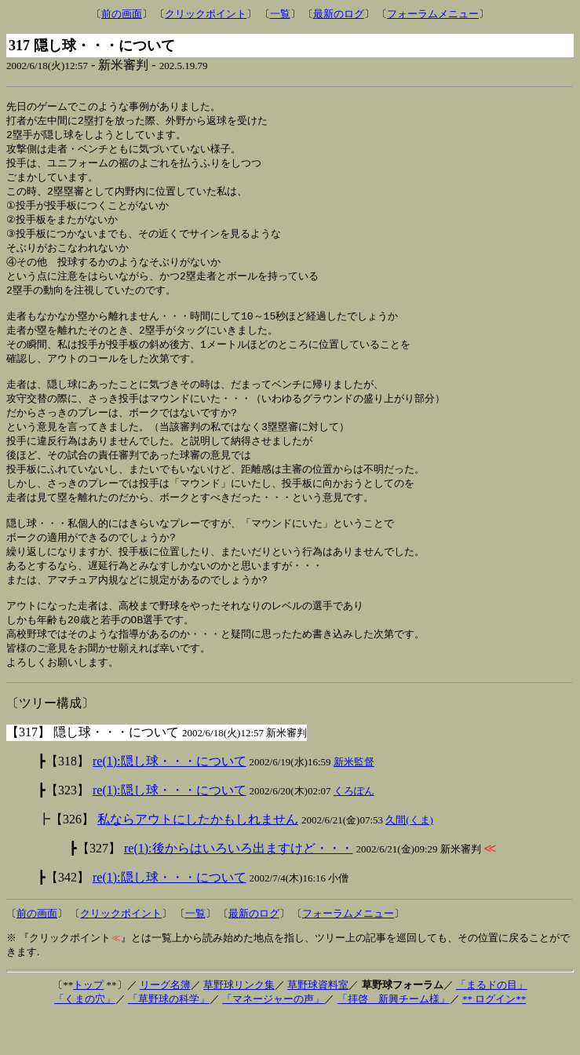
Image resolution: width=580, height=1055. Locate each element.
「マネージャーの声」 (273, 1037)
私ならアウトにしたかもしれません (197, 857)
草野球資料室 (317, 1023)
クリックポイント (205, 14)
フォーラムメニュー (433, 14)
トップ (88, 1023)
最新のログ (338, 14)
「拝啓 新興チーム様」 (393, 1037)
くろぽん (354, 829)
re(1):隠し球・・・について (169, 799)
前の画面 (121, 14)
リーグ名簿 (165, 1023)
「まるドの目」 (491, 1023)
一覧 (280, 14)
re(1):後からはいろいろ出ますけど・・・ (238, 886)
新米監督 (354, 800)
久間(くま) (409, 858)
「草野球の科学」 (169, 1037)
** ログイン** (494, 1037)
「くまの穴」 (84, 1037)
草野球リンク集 (239, 1023)
